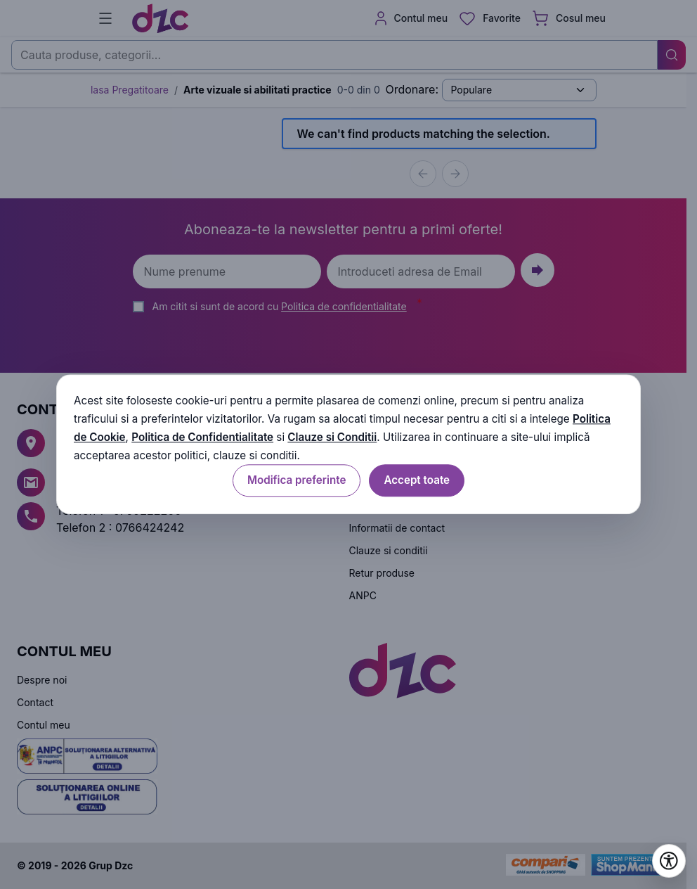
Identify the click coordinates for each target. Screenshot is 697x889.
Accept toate (417, 480)
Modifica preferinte (296, 480)
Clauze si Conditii (332, 437)
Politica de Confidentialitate (202, 437)
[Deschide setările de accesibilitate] (669, 861)
